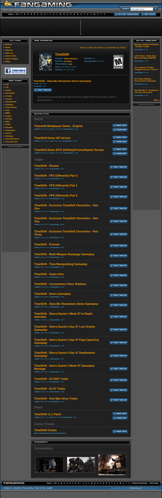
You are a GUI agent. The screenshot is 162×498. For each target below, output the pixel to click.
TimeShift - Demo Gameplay (52, 293)
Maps (7, 61)
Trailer (39, 159)
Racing (8, 119)
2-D (6, 84)
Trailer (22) (92, 48)
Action (8, 90)
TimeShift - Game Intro (49, 274)
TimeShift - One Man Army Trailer (56, 398)
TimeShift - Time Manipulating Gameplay (60, 264)
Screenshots (43, 448)
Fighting (9, 105)
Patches (9, 50)
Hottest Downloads (139, 483)
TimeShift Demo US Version (52, 138)
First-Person (11, 107)
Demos (8, 44)
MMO (7, 113)
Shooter (9, 127)
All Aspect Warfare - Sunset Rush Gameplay (145, 80)
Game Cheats (44, 424)
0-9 (17, 14)
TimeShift (62, 54)
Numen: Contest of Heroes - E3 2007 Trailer (146, 45)
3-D (6, 87)
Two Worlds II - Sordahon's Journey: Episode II (146, 91)
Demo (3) (83, 48)
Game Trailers (11, 59)
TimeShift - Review (46, 165)
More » (156, 100)
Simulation (10, 130)
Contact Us (7, 488)
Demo (38, 119)
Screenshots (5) (112, 48)
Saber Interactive (70, 58)
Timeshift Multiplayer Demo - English (58, 126)
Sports (8, 133)
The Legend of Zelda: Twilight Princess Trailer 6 (146, 68)
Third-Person (11, 142)
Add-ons (9, 53)
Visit (70, 64)
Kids (7, 110)
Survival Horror (12, 139)
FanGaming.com (135, 488)
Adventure (10, 93)
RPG (7, 122)
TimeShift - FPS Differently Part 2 (55, 195)
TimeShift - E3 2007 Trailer (51, 378)
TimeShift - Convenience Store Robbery (60, 284)
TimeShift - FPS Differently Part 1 (55, 185)
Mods (7, 47)
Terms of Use (40, 488)
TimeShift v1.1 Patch (47, 414)
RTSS (8, 124)
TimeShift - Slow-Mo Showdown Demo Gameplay (66, 303)
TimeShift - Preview (47, 244)
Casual (8, 99)
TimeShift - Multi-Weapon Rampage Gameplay (64, 254)
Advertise (17, 488)
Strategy (9, 136)
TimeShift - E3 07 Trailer (49, 388)
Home (10, 14)
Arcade (8, 96)
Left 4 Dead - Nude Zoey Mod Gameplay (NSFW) (145, 57)
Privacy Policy (28, 488)
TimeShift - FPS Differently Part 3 (55, 175)
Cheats (123, 48)
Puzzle (8, 116)
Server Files (10, 56)
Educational (10, 102)
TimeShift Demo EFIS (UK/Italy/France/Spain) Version (69, 149)
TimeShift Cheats (45, 430)
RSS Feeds (154, 483)
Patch (38, 407)
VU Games (68, 61)
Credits (49, 488)
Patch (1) (101, 48)
